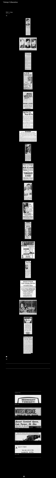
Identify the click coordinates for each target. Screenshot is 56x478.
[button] (6, 15)
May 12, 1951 (17, 429)
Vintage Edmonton (10, 2)
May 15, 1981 (17, 404)
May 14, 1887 (17, 454)
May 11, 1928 (17, 441)
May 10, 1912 (17, 416)
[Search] (19, 2)
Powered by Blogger (28, 476)
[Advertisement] (28, 379)
